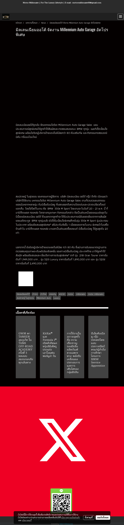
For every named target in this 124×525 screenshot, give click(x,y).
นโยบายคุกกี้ (27, 520)
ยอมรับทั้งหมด (103, 517)
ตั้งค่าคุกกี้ (89, 517)
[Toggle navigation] (120, 17)
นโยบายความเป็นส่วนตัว (70, 517)
